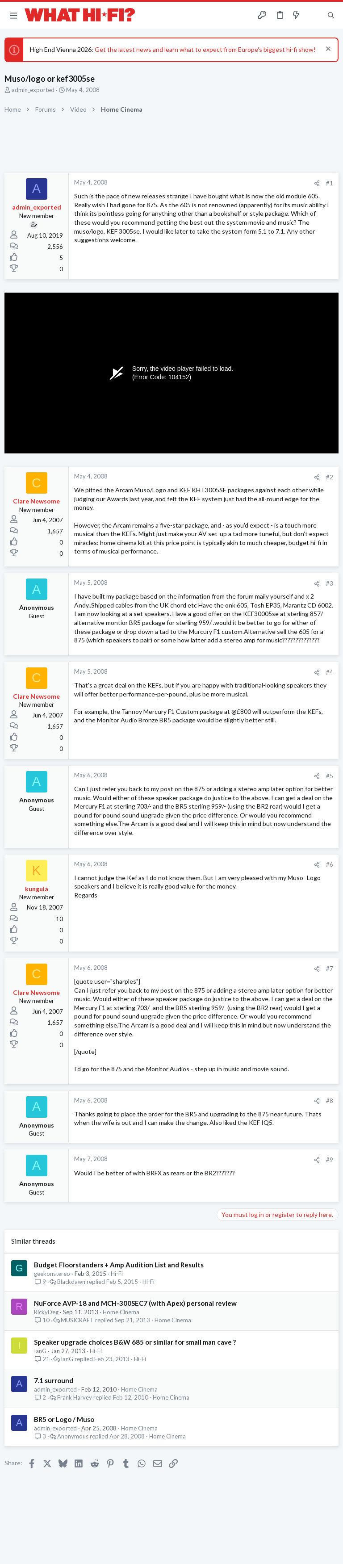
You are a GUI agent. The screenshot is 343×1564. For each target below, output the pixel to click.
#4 (329, 672)
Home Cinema (121, 1312)
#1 (329, 183)
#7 (329, 968)
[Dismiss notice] (327, 50)
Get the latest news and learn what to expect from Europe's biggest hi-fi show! (205, 49)
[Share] (317, 183)
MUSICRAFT (77, 1320)
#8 (329, 1100)
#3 (329, 583)
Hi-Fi (117, 1273)
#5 (329, 776)
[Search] (331, 15)
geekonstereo (52, 1273)
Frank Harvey (74, 1397)
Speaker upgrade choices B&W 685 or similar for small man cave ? (135, 1342)
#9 (329, 1159)
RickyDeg (46, 1312)
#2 (329, 477)
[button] (13, 15)
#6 (329, 864)
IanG (40, 1350)
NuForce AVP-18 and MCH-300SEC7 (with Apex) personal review (135, 1303)
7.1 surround (53, 1380)
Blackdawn (71, 1282)
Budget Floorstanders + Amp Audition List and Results (119, 1265)
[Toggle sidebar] (313, 15)
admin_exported (33, 89)
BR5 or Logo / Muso (64, 1419)
